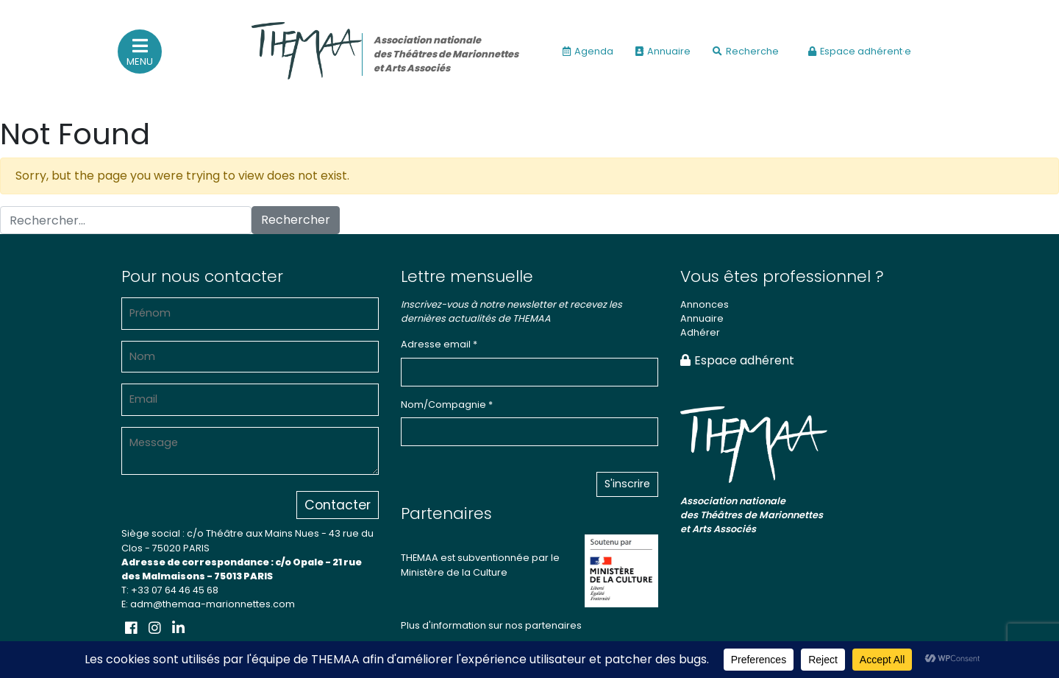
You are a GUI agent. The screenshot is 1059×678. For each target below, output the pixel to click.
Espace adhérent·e (859, 51)
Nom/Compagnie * (447, 404)
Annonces (704, 304)
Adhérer (700, 332)
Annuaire (663, 51)
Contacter (337, 505)
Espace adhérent (737, 360)
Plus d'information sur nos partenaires (491, 625)
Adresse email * (439, 344)
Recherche (746, 51)
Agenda (588, 51)
